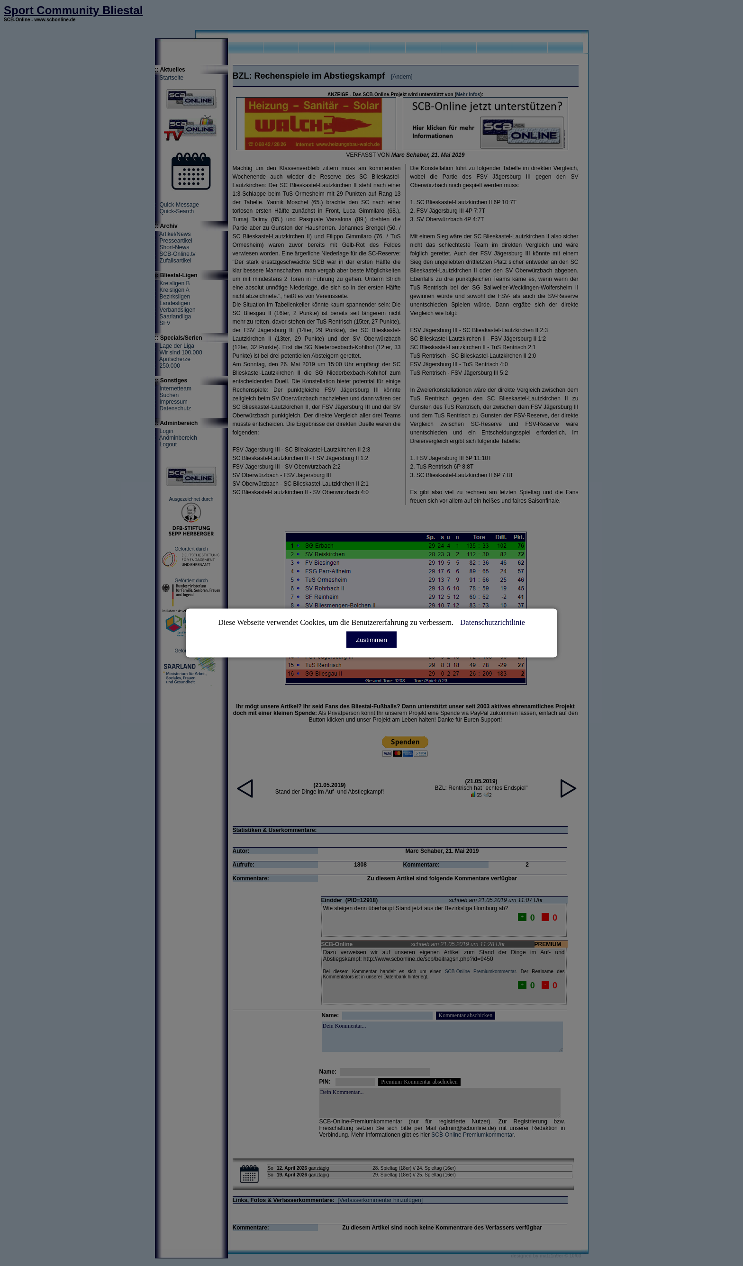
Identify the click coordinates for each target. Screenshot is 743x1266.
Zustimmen (371, 639)
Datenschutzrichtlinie (492, 622)
